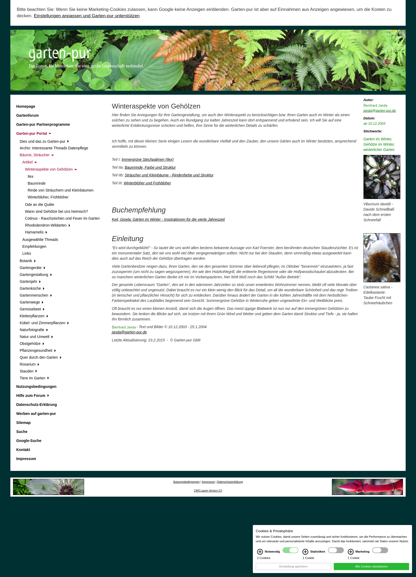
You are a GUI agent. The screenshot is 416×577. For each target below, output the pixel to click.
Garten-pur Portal (33, 133)
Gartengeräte (32, 268)
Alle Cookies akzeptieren (371, 570)
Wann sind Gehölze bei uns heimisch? (56, 211)
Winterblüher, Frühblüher (48, 197)
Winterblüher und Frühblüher (147, 183)
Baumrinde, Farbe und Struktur (150, 167)
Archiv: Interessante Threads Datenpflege (54, 148)
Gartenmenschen (36, 295)
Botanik (28, 261)
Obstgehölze (32, 343)
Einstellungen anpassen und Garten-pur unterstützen (87, 15)
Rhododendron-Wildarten (47, 225)
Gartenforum (27, 115)
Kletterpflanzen (34, 316)
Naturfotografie (34, 330)
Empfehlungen (34, 246)
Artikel (29, 162)
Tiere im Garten (34, 378)
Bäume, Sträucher (37, 155)
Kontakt (23, 450)
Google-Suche (28, 441)
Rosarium (29, 364)
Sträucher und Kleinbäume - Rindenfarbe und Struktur (169, 175)
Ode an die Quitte (39, 204)
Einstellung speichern (293, 570)
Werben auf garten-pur (36, 413)
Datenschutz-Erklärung (36, 404)
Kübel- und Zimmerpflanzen (44, 323)
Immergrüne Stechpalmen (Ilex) (148, 159)
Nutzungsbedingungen (36, 386)
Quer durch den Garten (41, 357)
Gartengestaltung (36, 274)
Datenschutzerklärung (230, 481)
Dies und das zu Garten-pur (44, 141)
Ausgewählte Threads (40, 239)
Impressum (26, 459)
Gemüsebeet (32, 309)
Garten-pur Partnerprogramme (43, 124)
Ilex (30, 176)
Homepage (25, 106)
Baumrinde (37, 183)
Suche (21, 432)
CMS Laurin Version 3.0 (208, 490)
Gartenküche (32, 288)
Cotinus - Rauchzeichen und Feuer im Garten (62, 218)
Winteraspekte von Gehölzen (51, 169)
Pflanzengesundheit (38, 350)
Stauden (28, 371)
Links (26, 253)
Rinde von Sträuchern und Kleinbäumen (60, 190)
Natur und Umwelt (36, 337)
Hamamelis (36, 232)
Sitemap (23, 422)
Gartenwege (32, 302)
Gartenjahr (30, 281)
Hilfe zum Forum (32, 395)
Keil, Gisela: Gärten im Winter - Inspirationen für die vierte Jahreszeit (168, 219)
